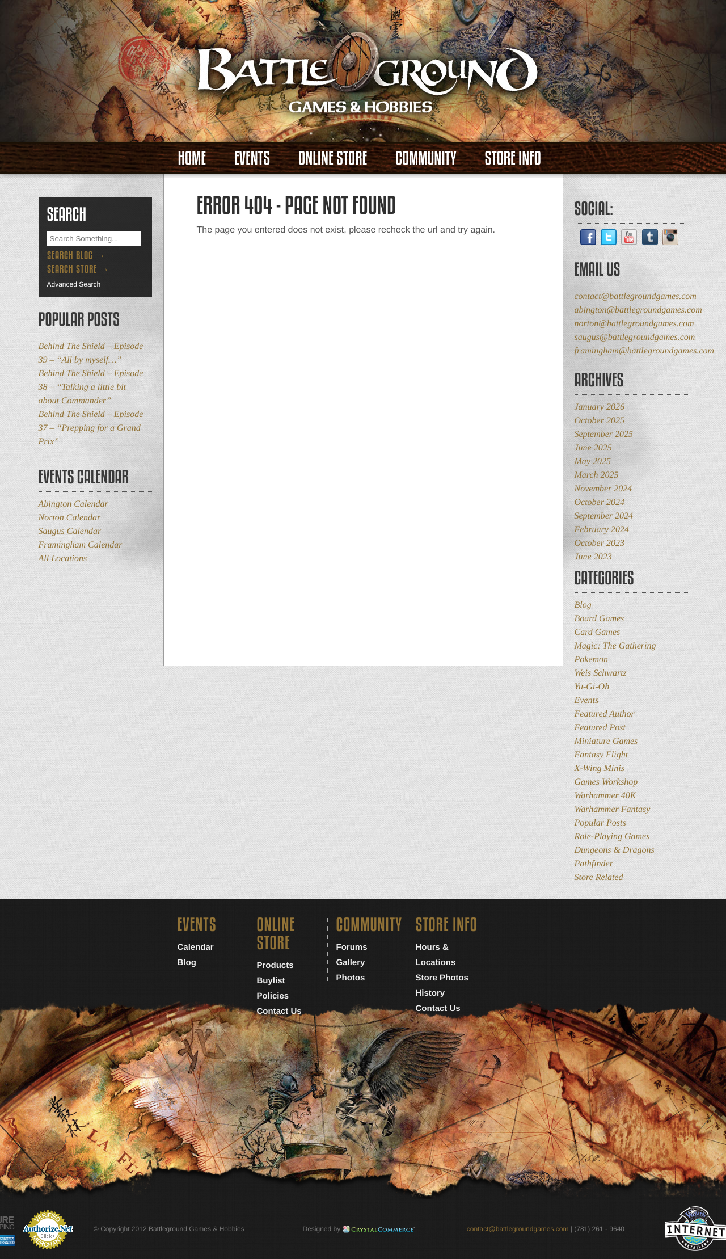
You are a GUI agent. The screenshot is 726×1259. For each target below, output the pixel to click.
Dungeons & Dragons (615, 850)
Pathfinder (594, 864)
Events (252, 158)
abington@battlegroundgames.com (638, 310)
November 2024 (603, 489)
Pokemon (592, 659)
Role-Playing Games (612, 836)
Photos (350, 978)
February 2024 (602, 529)
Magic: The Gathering (615, 646)
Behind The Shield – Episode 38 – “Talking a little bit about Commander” (91, 387)
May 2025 (593, 461)
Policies (273, 996)
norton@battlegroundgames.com (634, 324)
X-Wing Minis (599, 768)
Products (275, 965)
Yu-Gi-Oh (592, 687)
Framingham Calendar (81, 545)
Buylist (271, 981)
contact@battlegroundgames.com (636, 296)
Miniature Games (606, 741)
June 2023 (593, 557)
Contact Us (279, 1011)
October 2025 (599, 421)
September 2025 (604, 434)
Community (425, 158)
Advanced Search (74, 284)
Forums (352, 947)
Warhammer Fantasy (613, 809)
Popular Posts (600, 823)
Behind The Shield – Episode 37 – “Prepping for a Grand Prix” (91, 428)
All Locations (63, 558)
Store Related (599, 877)
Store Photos (442, 978)
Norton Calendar (70, 518)
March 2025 (597, 475)
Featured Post (600, 727)
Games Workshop (606, 782)
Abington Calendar (73, 504)
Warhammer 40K (605, 796)
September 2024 (604, 516)
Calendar (196, 947)
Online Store (332, 158)
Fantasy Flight (601, 755)
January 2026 (599, 407)
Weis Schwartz (601, 673)
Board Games (599, 619)
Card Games (598, 632)
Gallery (350, 962)
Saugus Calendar (70, 531)
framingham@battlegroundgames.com (645, 351)
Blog (583, 605)
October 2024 (599, 502)
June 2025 (593, 448)
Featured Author (605, 714)
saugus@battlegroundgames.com (635, 337)
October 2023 (599, 543)
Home (192, 158)
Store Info (513, 158)
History (430, 993)
